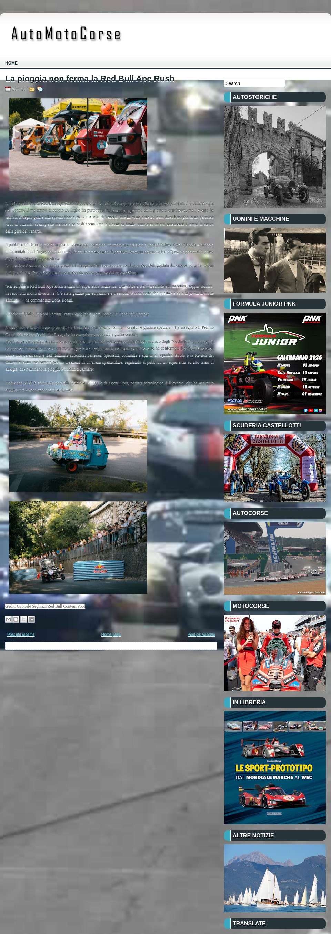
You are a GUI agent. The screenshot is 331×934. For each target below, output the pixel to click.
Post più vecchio (201, 634)
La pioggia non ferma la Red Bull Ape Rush (89, 79)
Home (11, 63)
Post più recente (21, 634)
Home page (111, 634)
